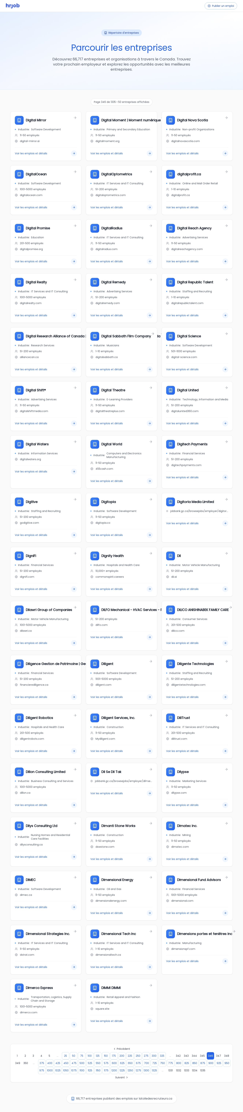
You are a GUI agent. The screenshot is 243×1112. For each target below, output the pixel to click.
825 (186, 1063)
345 (202, 1056)
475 (74, 1063)
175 (114, 1056)
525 (90, 1063)
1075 (74, 1070)
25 (65, 1056)
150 (106, 1056)
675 (138, 1063)
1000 (50, 1070)
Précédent (121, 1049)
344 (194, 1056)
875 (202, 1063)
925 (219, 1063)
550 (98, 1063)
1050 (66, 1070)
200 (121, 1056)
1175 (106, 1070)
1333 (186, 1070)
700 (146, 1063)
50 (73, 1056)
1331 (170, 1070)
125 (98, 1056)
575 (106, 1063)
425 (57, 1063)
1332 (178, 1070)
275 (146, 1056)
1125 (90, 1070)
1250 (130, 1070)
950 (227, 1063)
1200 (114, 1070)
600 (114, 1063)
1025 (58, 1070)
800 (178, 1063)
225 (130, 1056)
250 (138, 1056)
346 (210, 1056)
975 (41, 1070)
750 (162, 1063)
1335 (202, 1070)
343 (186, 1056)
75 (81, 1056)
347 (218, 1056)
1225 (122, 1070)
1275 (138, 1070)
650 (130, 1063)
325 (162, 1056)
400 (49, 1063)
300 (154, 1056)
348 (226, 1056)
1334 (194, 1070)
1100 (82, 1070)
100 (90, 1056)
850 (194, 1063)
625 (122, 1063)
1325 (154, 1070)
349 (17, 1063)
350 (25, 1063)
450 (65, 1063)
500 (82, 1063)
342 (178, 1056)
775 (170, 1063)
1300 (146, 1070)
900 (210, 1063)
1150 (98, 1070)
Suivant (121, 1077)
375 (42, 1063)
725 (154, 1063)
